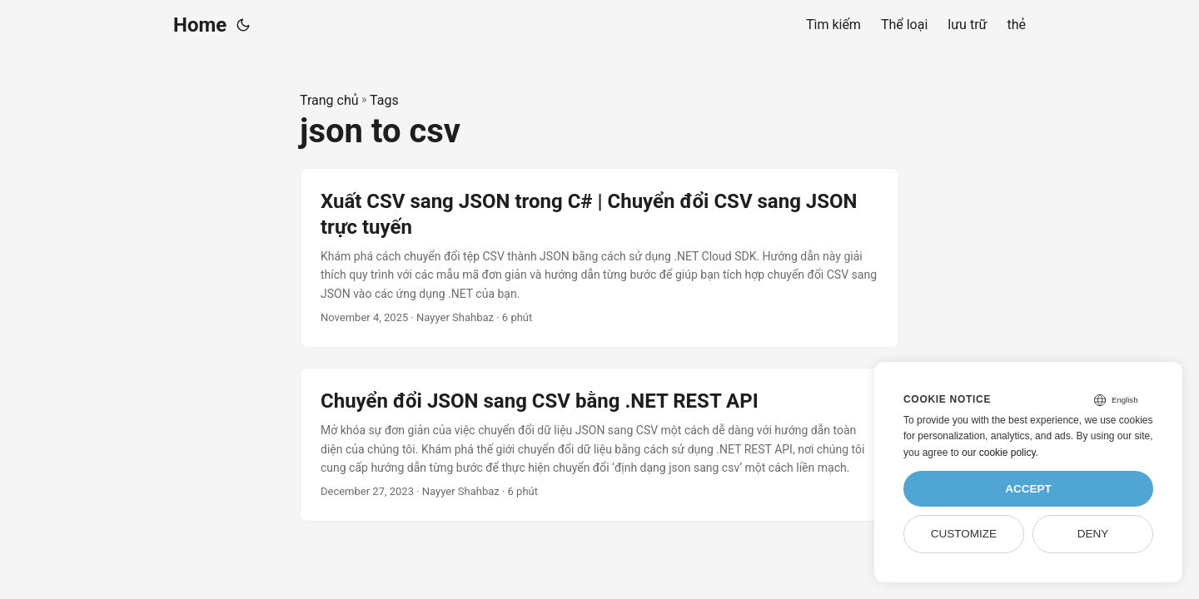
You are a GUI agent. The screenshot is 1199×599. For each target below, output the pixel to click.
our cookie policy (999, 452)
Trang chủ (329, 100)
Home (199, 25)
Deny (1093, 533)
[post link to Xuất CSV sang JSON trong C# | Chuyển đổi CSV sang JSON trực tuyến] (599, 258)
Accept (1028, 489)
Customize (964, 533)
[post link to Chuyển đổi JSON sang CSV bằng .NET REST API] (599, 445)
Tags (384, 100)
